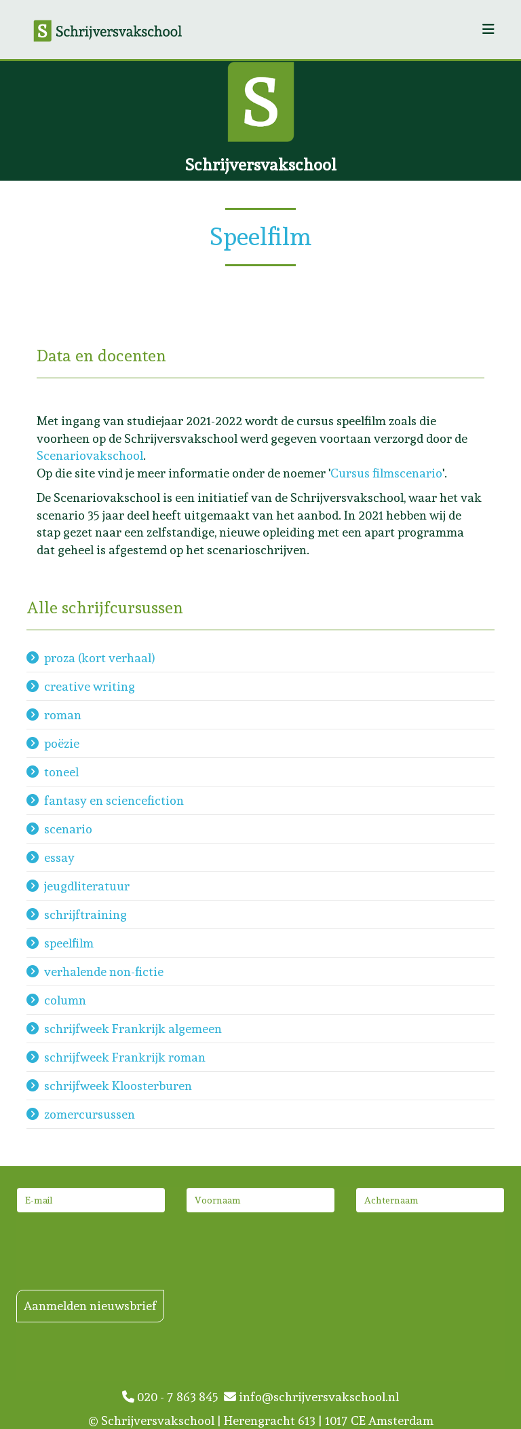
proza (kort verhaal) (99, 658)
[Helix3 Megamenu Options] (488, 29)
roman (62, 715)
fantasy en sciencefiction (114, 800)
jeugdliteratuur (87, 886)
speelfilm (69, 943)
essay (59, 857)
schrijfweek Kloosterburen (118, 1086)
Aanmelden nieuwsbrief (90, 1306)
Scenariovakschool (90, 455)
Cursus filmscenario (386, 473)
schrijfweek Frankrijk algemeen (133, 1028)
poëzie (61, 743)
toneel (61, 772)
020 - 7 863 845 (173, 1397)
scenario (68, 829)
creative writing (89, 686)
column (65, 1000)
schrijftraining (85, 914)
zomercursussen (89, 1114)
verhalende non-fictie (103, 971)
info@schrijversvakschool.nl (311, 1397)
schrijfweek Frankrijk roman (125, 1057)
